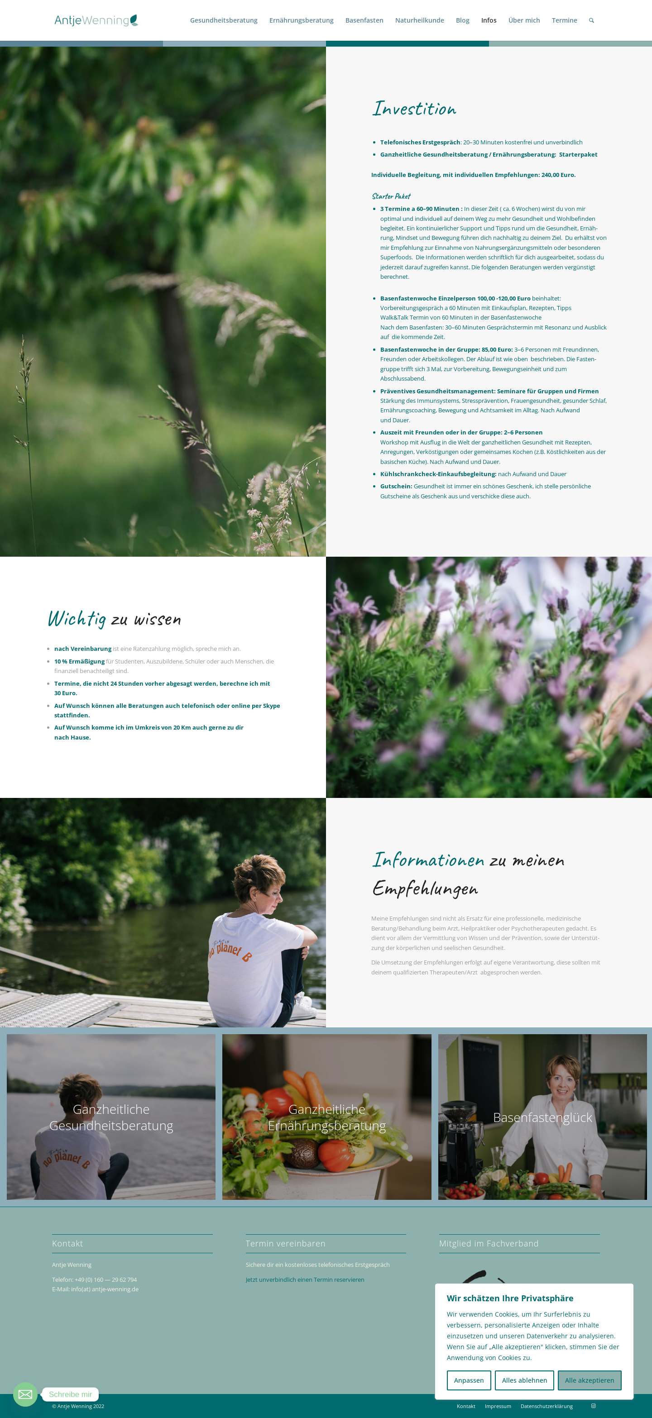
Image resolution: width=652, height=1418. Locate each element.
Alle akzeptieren (589, 1380)
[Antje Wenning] (96, 20)
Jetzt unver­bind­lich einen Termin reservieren (305, 1279)
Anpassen (469, 1380)
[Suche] (591, 20)
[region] (534, 1341)
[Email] (25, 1394)
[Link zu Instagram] (593, 1406)
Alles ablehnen (524, 1380)
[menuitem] (224, 20)
